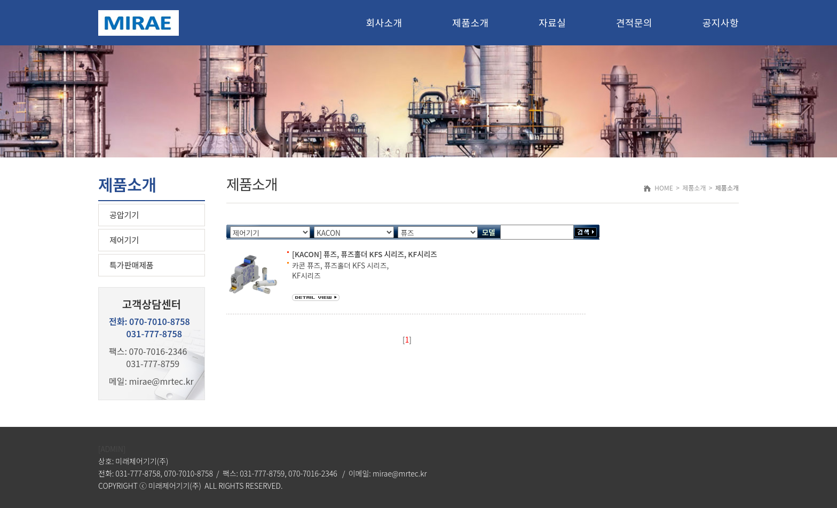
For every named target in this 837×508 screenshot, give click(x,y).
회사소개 (384, 22)
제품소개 (470, 22)
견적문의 (634, 22)
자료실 (552, 22)
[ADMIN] (111, 448)
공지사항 (720, 22)
